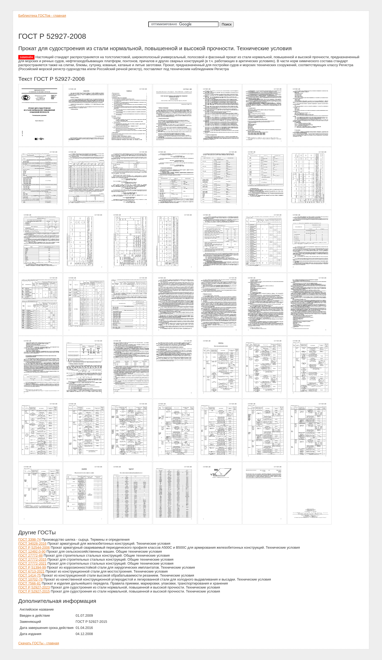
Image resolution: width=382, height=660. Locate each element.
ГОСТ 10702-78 (30, 579)
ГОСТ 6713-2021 (31, 571)
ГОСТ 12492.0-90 (32, 551)
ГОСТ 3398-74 (29, 539)
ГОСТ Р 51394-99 (32, 567)
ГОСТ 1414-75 (29, 575)
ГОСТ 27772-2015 (32, 559)
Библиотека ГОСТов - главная (42, 16)
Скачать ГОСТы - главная (38, 643)
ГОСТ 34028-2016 (32, 543)
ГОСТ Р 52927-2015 (34, 591)
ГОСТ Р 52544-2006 (34, 547)
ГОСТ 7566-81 (29, 583)
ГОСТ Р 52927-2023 (34, 587)
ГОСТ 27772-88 (30, 555)
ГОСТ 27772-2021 (32, 563)
